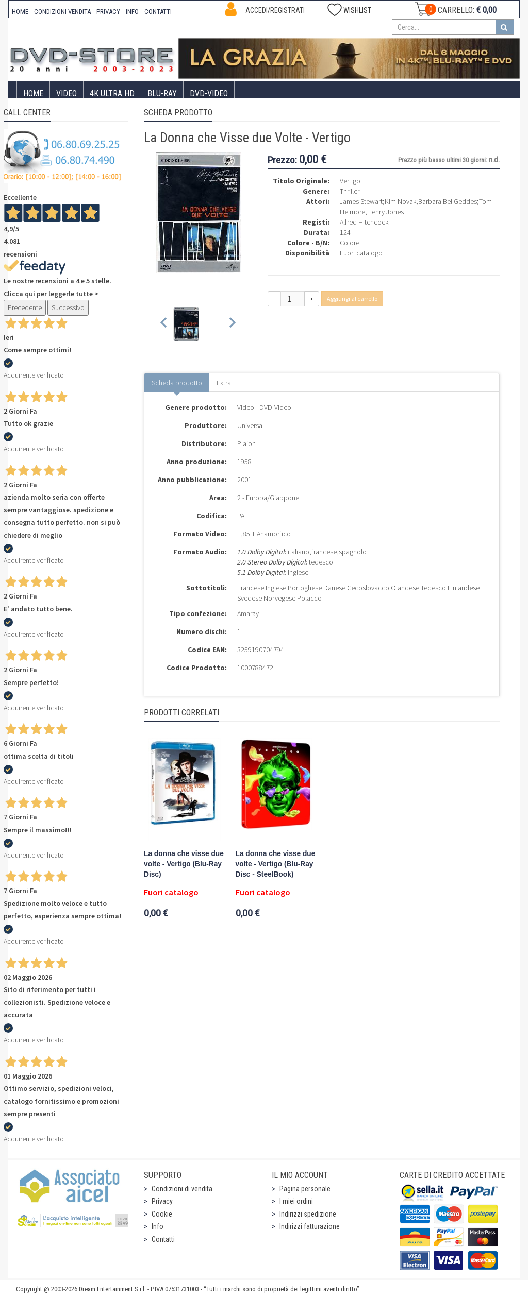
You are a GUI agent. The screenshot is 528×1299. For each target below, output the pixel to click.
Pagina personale (305, 1189)
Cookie (162, 1214)
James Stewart (361, 201)
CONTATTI (158, 11)
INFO (132, 11)
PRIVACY (108, 11)
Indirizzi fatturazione (309, 1226)
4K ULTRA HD (112, 93)
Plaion (246, 443)
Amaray (248, 613)
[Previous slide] (164, 324)
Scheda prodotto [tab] (177, 382)
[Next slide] (231, 324)
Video (66, 93)
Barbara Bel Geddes (447, 201)
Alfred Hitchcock (364, 222)
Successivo (68, 307)
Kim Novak (400, 201)
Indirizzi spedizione (307, 1214)
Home (33, 93)
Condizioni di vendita (182, 1189)
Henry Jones (385, 211)
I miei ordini (296, 1201)
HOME (20, 11)
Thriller (349, 191)
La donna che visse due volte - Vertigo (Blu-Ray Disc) (184, 864)
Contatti (163, 1239)
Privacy (162, 1201)
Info (157, 1226)
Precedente (25, 307)
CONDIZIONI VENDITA (62, 11)
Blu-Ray (162, 93)
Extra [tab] (224, 382)
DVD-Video (209, 93)
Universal (250, 425)
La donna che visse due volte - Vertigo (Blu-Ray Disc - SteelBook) (276, 864)
